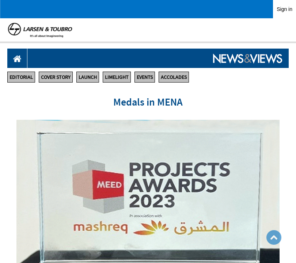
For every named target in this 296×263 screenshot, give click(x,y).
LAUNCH (88, 77)
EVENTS (145, 77)
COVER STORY (56, 77)
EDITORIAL (21, 77)
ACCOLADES (174, 77)
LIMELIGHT (117, 77)
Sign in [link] (284, 9)
